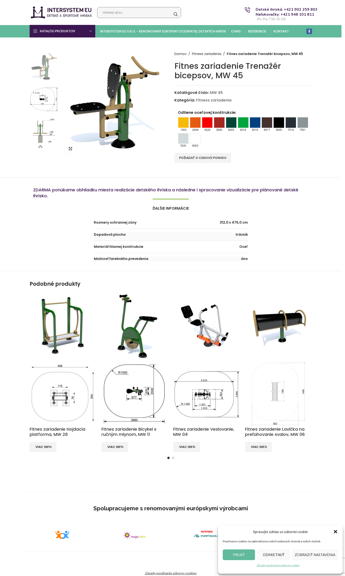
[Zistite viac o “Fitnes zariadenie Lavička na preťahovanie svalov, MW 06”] (258, 447)
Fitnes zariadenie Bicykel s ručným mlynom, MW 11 (128, 431)
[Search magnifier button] (175, 14)
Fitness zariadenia (206, 54)
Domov (180, 54)
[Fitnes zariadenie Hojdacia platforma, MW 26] (63, 325)
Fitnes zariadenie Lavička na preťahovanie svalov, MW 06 (275, 431)
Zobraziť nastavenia (315, 555)
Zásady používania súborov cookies (171, 573)
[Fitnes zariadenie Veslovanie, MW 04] (206, 325)
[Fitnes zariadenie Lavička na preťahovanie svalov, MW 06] (278, 325)
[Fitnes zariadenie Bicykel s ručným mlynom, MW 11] (134, 325)
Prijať (239, 555)
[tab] (171, 206)
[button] (335, 531)
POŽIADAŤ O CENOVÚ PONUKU (202, 158)
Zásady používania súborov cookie (278, 565)
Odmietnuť (274, 555)
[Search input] (137, 12)
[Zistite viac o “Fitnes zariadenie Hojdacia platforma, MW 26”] (43, 447)
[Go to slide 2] (173, 458)
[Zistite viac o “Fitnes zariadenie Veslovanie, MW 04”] (186, 447)
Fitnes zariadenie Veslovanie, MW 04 (203, 431)
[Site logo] (61, 12)
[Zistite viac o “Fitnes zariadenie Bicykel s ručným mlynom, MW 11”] (114, 447)
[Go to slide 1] (168, 458)
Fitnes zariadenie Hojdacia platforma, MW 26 (57, 431)
